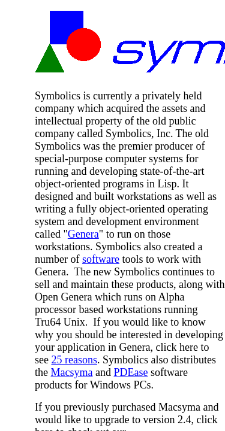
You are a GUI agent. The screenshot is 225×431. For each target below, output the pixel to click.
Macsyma (72, 372)
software (100, 259)
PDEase (130, 372)
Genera (83, 234)
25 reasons (74, 360)
